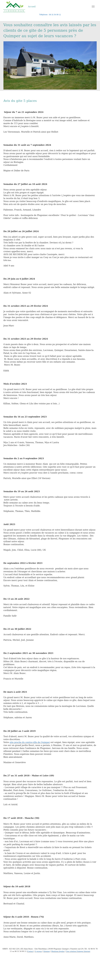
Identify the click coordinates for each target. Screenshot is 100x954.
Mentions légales (57, 951)
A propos (38, 951)
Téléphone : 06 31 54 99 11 (50, 15)
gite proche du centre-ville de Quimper (30, 742)
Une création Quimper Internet (78, 951)
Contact (30, 951)
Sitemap (46, 951)
